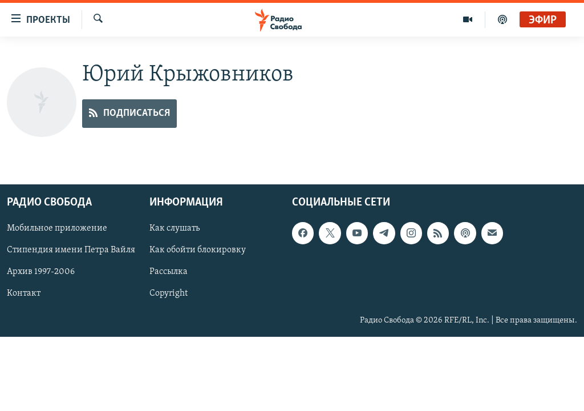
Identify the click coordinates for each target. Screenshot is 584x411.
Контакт (23, 294)
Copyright (168, 294)
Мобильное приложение (57, 228)
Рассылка (168, 272)
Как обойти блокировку (197, 250)
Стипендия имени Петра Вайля (71, 250)
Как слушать (174, 228)
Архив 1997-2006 (41, 272)
